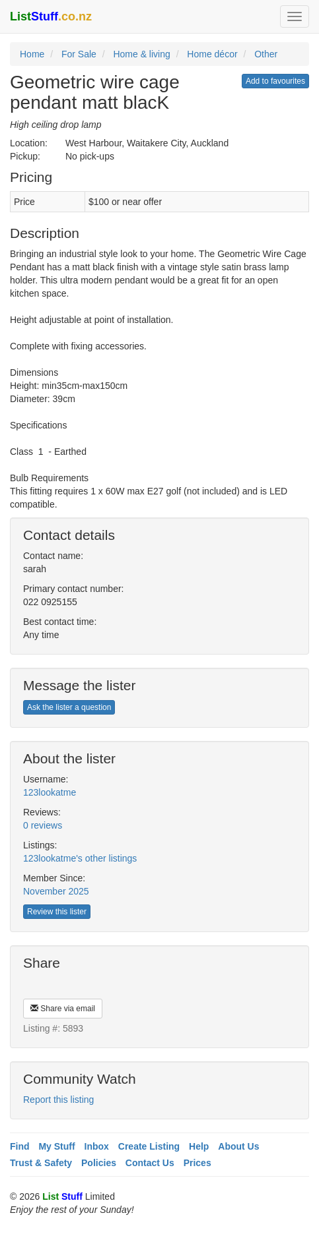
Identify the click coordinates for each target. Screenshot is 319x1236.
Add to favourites (275, 81)
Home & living (141, 54)
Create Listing (149, 1146)
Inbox (97, 1146)
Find (20, 1146)
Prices (197, 1163)
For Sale (78, 54)
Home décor (212, 54)
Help (199, 1146)
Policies (98, 1163)
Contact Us (149, 1163)
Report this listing (58, 1099)
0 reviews (42, 825)
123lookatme (49, 792)
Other (265, 54)
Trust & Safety (41, 1163)
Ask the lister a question (69, 707)
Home (32, 54)
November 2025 (56, 891)
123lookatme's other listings (80, 858)
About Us (238, 1146)
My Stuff (56, 1146)
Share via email (62, 1008)
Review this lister (57, 911)
